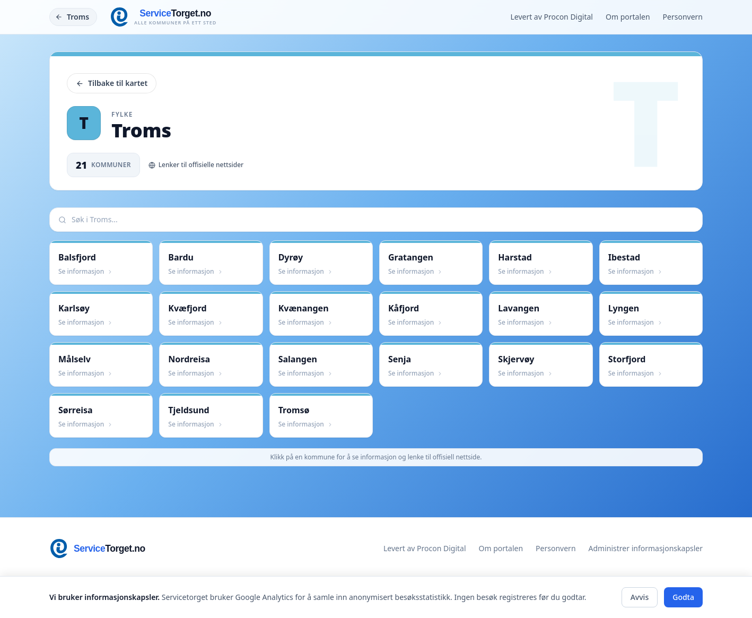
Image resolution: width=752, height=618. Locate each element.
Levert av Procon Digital (551, 17)
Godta (683, 597)
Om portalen (628, 17)
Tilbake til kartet (111, 83)
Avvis (640, 597)
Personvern (683, 17)
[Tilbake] (73, 17)
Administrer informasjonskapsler (646, 548)
